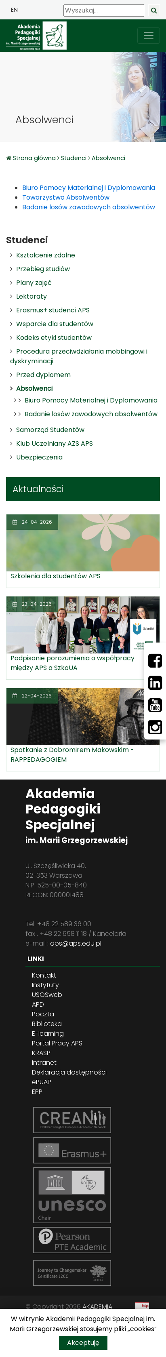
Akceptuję (83, 1342)
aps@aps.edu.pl (75, 943)
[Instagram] (155, 727)
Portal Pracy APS (57, 1043)
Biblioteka (47, 1023)
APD (38, 1004)
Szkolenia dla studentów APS (56, 576)
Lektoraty (31, 296)
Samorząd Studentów (50, 429)
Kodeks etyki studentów (54, 337)
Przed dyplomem (43, 374)
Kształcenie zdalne (45, 255)
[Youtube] (155, 705)
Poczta (43, 1014)
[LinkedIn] (155, 683)
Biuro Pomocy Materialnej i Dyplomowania (91, 400)
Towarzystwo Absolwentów (65, 197)
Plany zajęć (34, 282)
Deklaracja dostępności (69, 1072)
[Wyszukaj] (103, 10)
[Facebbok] (155, 661)
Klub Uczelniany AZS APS (54, 443)
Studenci (73, 158)
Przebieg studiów (43, 269)
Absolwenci (108, 158)
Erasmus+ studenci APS (53, 310)
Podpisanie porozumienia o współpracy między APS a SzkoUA (72, 662)
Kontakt (44, 975)
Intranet (44, 1062)
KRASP (41, 1053)
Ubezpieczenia (39, 457)
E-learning (48, 1033)
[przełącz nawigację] (148, 35)
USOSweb (47, 994)
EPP (37, 1091)
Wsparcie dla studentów (54, 324)
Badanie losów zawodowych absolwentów (91, 414)
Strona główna (35, 158)
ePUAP (41, 1082)
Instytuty (45, 985)
